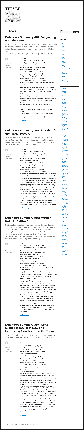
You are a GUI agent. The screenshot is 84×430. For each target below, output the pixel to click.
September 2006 (65, 122)
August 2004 (64, 142)
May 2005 (64, 136)
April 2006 (64, 127)
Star (62, 69)
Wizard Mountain (65, 79)
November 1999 (65, 185)
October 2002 (64, 158)
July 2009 (63, 99)
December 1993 (65, 250)
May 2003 (64, 153)
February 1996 (65, 238)
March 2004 (64, 146)
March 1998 (64, 209)
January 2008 (64, 110)
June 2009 (64, 100)
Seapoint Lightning (66, 68)
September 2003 (65, 150)
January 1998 (64, 212)
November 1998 (65, 201)
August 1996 (64, 232)
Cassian (63, 47)
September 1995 (65, 243)
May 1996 (64, 233)
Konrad (63, 58)
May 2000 (64, 179)
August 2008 (64, 106)
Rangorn (63, 65)
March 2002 (64, 164)
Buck (63, 46)
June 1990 (64, 253)
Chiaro (63, 49)
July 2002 (63, 159)
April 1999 (64, 194)
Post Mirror (65, 64)
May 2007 (64, 117)
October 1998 (64, 202)
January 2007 (64, 120)
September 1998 (65, 203)
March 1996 (64, 236)
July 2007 (63, 116)
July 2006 (63, 125)
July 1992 (63, 251)
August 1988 (64, 254)
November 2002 (65, 157)
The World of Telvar (9, 424)
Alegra (63, 42)
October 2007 (64, 113)
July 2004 (63, 143)
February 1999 (65, 196)
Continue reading (24, 120)
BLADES (63, 44)
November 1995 (65, 240)
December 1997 (65, 213)
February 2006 (65, 128)
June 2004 (64, 144)
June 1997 (64, 218)
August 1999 (64, 190)
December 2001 (65, 166)
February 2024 (65, 89)
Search (61, 30)
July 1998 (63, 205)
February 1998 (65, 210)
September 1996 (65, 231)
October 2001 (64, 168)
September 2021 (65, 92)
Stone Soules (64, 70)
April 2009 (64, 103)
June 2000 (64, 177)
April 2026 (64, 88)
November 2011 (65, 96)
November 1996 (65, 228)
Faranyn (63, 54)
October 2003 (64, 148)
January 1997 (64, 225)
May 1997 (64, 220)
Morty (63, 61)
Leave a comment (9, 67)
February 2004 (65, 147)
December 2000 (65, 173)
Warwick (63, 77)
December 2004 (65, 139)
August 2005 (64, 133)
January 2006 (64, 129)
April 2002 (64, 162)
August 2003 (64, 151)
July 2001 (63, 170)
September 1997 (65, 217)
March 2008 (64, 109)
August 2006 (64, 124)
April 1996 (64, 235)
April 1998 (64, 207)
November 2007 (65, 111)
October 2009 (64, 98)
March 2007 (64, 118)
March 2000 (64, 181)
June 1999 (64, 192)
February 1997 (65, 224)
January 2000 (64, 184)
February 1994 (65, 247)
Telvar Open (64, 75)
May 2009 (64, 102)
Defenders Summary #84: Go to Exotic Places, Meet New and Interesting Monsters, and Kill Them (29, 328)
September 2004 (65, 140)
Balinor (63, 43)
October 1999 (64, 187)
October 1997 (64, 216)
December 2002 (65, 155)
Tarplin (63, 76)
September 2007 (65, 114)
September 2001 (65, 169)
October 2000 (64, 174)
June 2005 (64, 135)
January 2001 (64, 172)
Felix (63, 55)
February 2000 (65, 183)
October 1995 (64, 242)
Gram (63, 57)
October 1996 (64, 229)
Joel (6, 61)
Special (63, 72)
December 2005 (65, 131)
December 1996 (65, 227)
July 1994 (63, 246)
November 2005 (65, 132)
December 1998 (65, 199)
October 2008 (64, 105)
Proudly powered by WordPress (27, 424)
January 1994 (64, 249)
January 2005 (64, 137)
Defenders (7, 65)
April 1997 (64, 221)
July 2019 (63, 94)
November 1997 (65, 214)
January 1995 (64, 244)
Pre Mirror (65, 62)
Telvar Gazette (65, 73)
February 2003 (65, 154)
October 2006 (64, 121)
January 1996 (64, 239)
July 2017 (63, 95)
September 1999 (65, 188)
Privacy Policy (17, 424)
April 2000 (64, 180)
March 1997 (64, 222)
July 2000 (63, 176)
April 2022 (64, 91)
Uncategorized (65, 81)
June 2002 (64, 161)
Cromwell (64, 50)
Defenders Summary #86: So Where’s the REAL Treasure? (30, 132)
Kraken (63, 60)
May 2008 (64, 107)
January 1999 (64, 198)
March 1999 (64, 195)
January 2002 (64, 165)
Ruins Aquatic (64, 66)
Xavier (63, 80)
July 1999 (63, 191)
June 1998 (64, 206)
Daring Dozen (64, 51)
